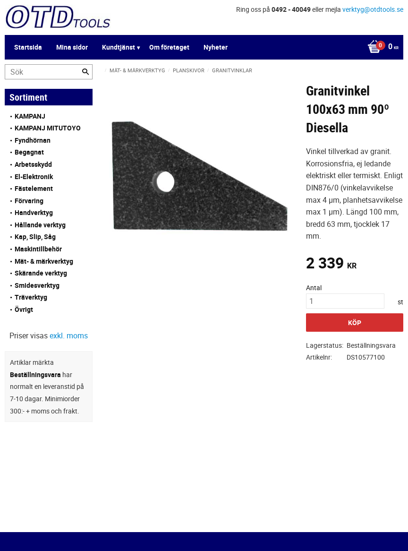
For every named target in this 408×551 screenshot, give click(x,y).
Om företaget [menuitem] (169, 47)
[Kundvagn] (381, 47)
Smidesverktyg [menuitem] (37, 285)
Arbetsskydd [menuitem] (33, 164)
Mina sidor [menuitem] (72, 47)
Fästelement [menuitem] (34, 188)
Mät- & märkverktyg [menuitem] (44, 261)
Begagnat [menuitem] (29, 151)
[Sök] (85, 72)
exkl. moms (69, 335)
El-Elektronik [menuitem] (34, 176)
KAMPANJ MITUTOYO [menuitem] (48, 127)
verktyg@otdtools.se (372, 9)
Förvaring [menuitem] (29, 200)
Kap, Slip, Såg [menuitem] (35, 236)
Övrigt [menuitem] (24, 309)
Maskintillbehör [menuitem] (38, 248)
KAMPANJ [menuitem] (30, 116)
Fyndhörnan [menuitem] (33, 140)
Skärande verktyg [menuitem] (41, 272)
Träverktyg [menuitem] (31, 297)
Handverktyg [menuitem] (34, 212)
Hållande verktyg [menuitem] (40, 224)
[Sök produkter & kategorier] (49, 71)
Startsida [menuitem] (28, 47)
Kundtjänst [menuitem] (118, 47)
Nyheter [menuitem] (216, 47)
